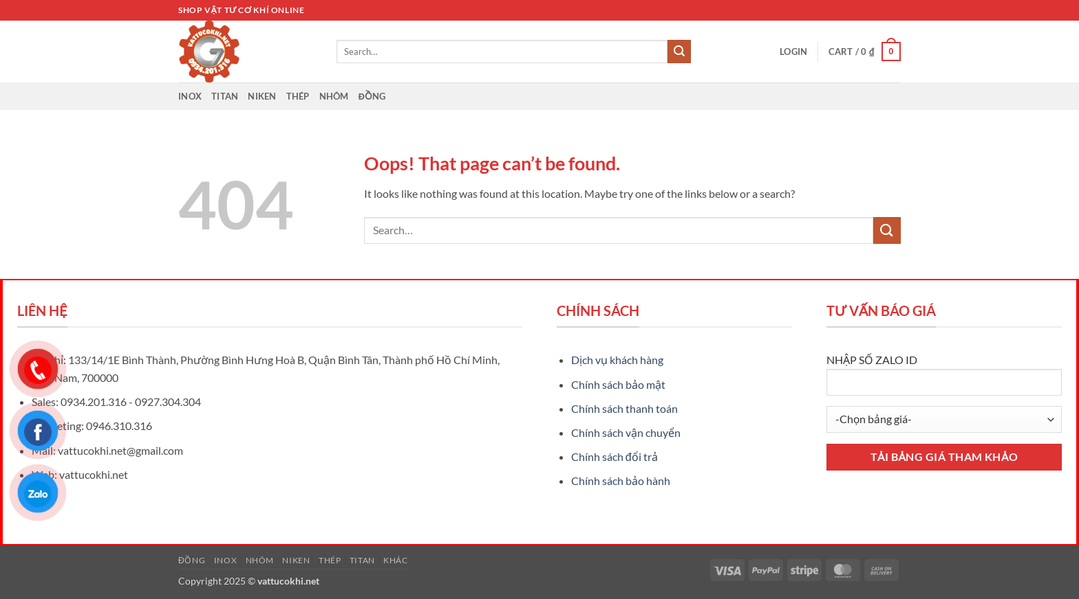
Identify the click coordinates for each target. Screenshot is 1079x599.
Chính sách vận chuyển (626, 432)
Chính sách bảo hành (620, 480)
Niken (262, 96)
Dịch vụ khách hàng (617, 359)
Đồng (372, 96)
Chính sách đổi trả (614, 456)
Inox (190, 96)
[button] (793, 51)
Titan (224, 96)
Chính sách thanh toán (624, 408)
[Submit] (679, 51)
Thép (298, 96)
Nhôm (334, 96)
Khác (395, 560)
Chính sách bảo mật (618, 384)
